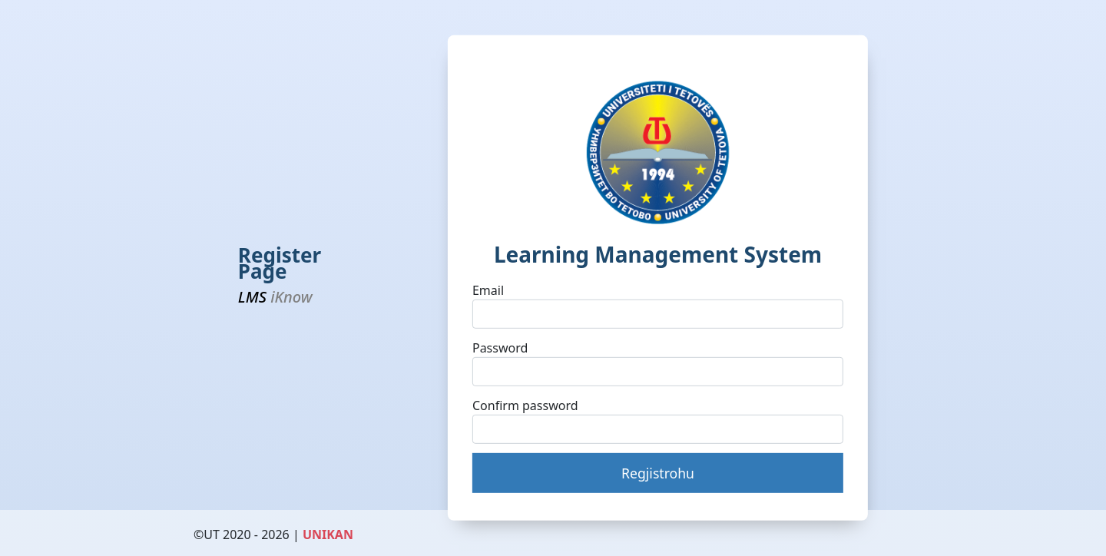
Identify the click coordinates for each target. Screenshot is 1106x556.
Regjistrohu (657, 473)
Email (488, 290)
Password (500, 347)
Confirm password (525, 404)
